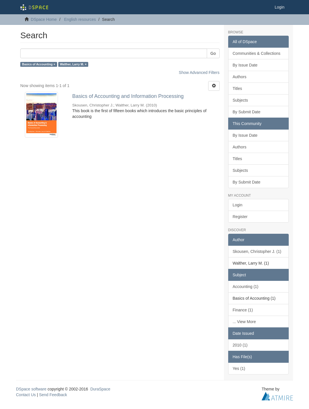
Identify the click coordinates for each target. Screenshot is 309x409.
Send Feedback (53, 394)
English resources (80, 19)
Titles (237, 88)
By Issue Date (245, 65)
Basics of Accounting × (38, 64)
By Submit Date (246, 112)
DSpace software (31, 389)
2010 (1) (240, 345)
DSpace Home (44, 19)
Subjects (240, 100)
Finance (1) (243, 310)
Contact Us (26, 394)
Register (240, 216)
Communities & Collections (256, 53)
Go (213, 53)
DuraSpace (100, 389)
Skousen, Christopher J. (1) (257, 251)
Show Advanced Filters (199, 72)
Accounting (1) (245, 286)
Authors (239, 76)
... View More (244, 321)
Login (237, 205)
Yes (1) (239, 368)
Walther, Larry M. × (73, 64)
